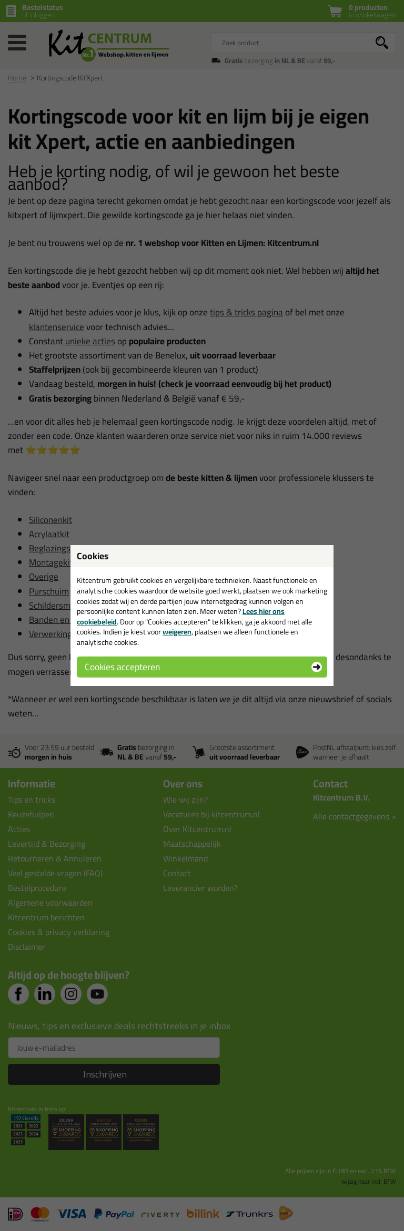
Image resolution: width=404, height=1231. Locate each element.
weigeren (177, 632)
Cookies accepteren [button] (122, 666)
